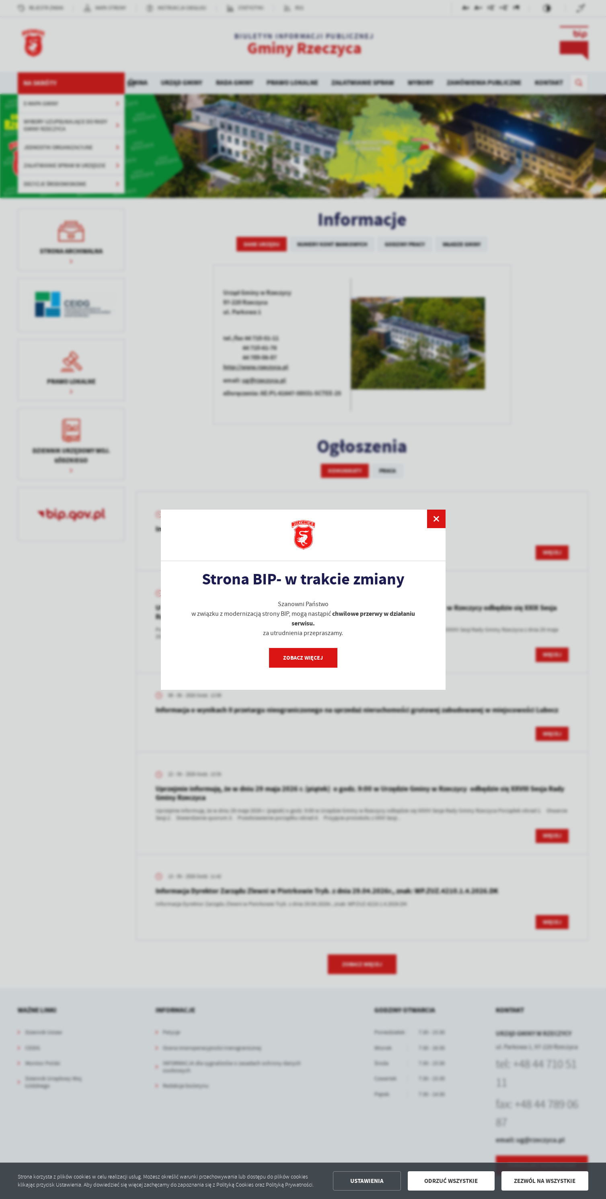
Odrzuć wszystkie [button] (451, 1181)
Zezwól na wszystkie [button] (544, 1181)
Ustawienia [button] (367, 1181)
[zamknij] (436, 519)
